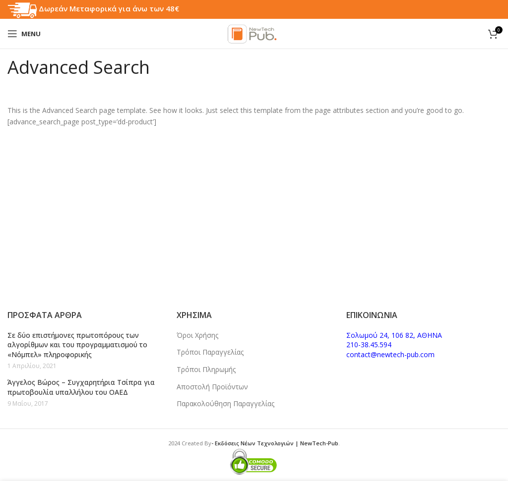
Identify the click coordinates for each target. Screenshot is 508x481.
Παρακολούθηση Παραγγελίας (225, 403)
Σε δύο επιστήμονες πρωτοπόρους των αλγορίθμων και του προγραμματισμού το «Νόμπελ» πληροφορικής (77, 344)
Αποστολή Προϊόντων (212, 386)
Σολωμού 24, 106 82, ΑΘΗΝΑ (394, 335)
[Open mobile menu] (24, 34)
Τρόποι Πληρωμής (206, 369)
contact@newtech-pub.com (390, 354)
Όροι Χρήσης (197, 335)
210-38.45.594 (368, 344)
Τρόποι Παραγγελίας (210, 352)
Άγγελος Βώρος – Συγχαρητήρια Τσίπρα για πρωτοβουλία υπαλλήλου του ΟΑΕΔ (81, 387)
